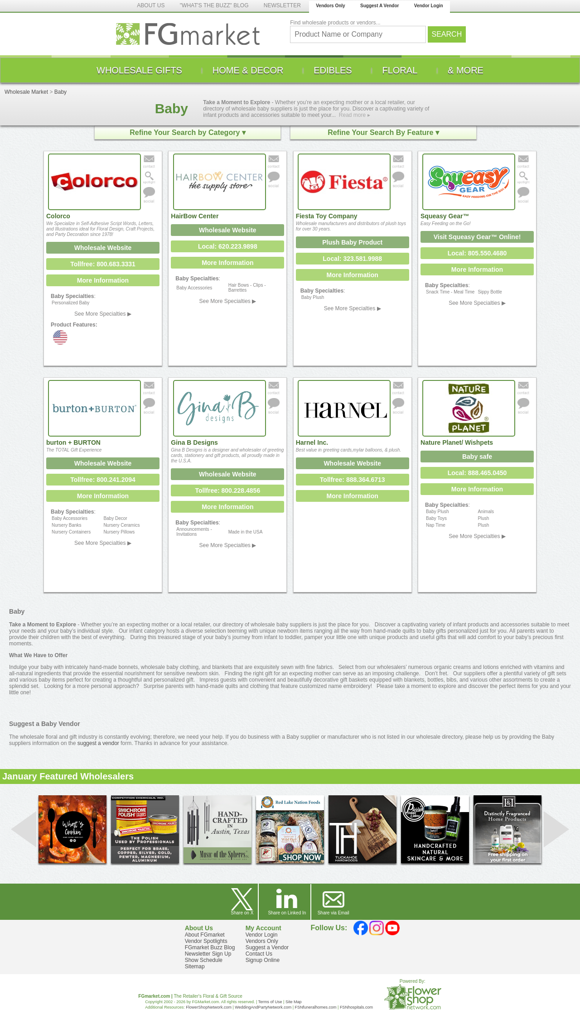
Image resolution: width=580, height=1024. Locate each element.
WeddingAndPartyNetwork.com (263, 1007)
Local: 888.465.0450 (477, 472)
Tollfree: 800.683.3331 (102, 264)
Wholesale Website (103, 247)
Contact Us (259, 954)
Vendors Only (330, 5)
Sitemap (195, 966)
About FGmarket (205, 935)
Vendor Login (428, 5)
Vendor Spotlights (206, 941)
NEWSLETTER (282, 5)
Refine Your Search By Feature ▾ (383, 132)
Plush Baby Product (352, 242)
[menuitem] (139, 70)
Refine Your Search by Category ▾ (187, 132)
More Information (103, 280)
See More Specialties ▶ (102, 314)
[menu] (290, 70)
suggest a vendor (98, 743)
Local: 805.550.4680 (477, 253)
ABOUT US (150, 5)
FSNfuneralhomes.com (315, 1007)
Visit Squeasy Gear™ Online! (477, 236)
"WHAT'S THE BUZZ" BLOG (214, 5)
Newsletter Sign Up (208, 954)
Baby (60, 92)
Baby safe (477, 456)
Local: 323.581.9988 (352, 258)
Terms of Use (270, 1002)
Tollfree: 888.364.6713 (352, 479)
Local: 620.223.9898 (227, 246)
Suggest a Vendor (267, 947)
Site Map (293, 1002)
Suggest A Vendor (379, 5)
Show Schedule (203, 960)
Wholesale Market (26, 92)
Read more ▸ (354, 115)
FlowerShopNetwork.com (209, 1007)
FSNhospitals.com (356, 1007)
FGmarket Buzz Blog (210, 947)
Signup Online (263, 960)
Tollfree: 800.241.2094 (102, 479)
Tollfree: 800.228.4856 (227, 490)
